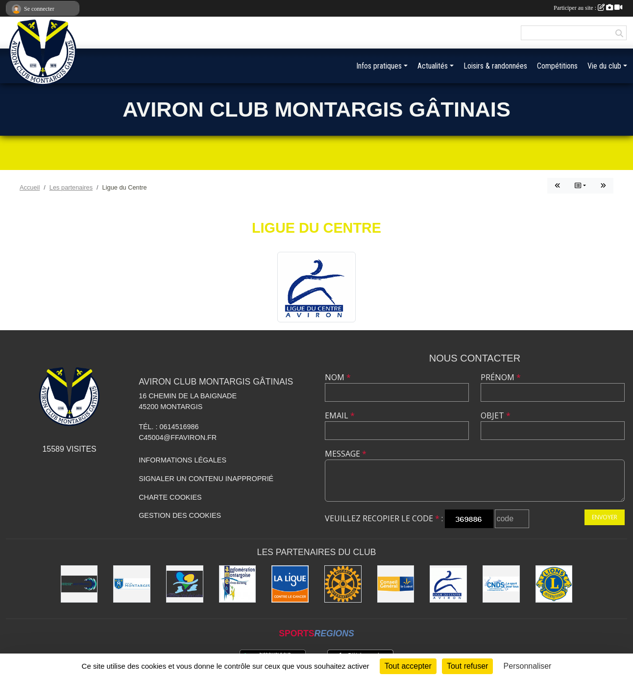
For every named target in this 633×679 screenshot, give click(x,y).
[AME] (237, 584)
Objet (496, 415)
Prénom (501, 377)
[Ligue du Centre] (448, 584)
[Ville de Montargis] (131, 584)
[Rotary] (343, 584)
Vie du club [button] (604, 66)
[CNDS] (501, 584)
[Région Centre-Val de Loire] (184, 584)
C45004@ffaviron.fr (178, 437)
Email (340, 415)
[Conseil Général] (395, 584)
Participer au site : (588, 7)
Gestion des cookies (180, 515)
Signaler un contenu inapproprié (206, 479)
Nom (338, 377)
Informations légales (182, 460)
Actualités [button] (432, 66)
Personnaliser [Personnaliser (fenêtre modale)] (528, 666)
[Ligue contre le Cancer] (290, 584)
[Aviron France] (79, 584)
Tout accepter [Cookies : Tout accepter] (408, 666)
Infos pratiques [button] (379, 66)
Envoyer (604, 517)
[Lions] (554, 584)
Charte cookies (170, 497)
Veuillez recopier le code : (384, 518)
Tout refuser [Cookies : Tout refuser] (467, 666)
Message (345, 453)
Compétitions (557, 66)
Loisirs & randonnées (495, 66)
